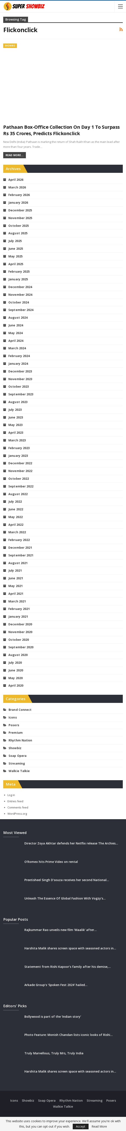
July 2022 (15, 501)
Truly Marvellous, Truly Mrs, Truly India (53, 1053)
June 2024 (15, 325)
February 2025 (19, 271)
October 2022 (18, 479)
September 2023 (20, 394)
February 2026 (19, 195)
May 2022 (15, 517)
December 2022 (20, 463)
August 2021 (18, 563)
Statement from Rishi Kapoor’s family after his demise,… (67, 967)
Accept (80, 1126)
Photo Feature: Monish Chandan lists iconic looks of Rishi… (68, 1035)
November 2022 (20, 471)
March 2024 (17, 348)
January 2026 (18, 202)
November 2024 (20, 295)
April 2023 (15, 432)
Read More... (15, 155)
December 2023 (20, 371)
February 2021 (19, 609)
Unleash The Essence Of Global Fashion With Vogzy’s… (65, 898)
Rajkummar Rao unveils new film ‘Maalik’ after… (60, 930)
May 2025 (15, 256)
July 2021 (15, 570)
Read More (99, 1126)
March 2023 (17, 440)
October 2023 (18, 386)
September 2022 (20, 486)
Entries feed (15, 801)
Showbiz (10, 45)
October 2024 (18, 302)
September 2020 (20, 647)
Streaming (17, 763)
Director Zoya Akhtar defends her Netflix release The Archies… (71, 843)
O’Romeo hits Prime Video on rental (51, 862)
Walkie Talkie (19, 771)
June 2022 (15, 509)
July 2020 (15, 662)
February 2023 (19, 448)
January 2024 (18, 364)
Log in (11, 795)
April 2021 (15, 594)
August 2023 (18, 402)
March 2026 (17, 187)
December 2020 (20, 624)
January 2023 (18, 456)
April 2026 (15, 180)
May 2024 (15, 333)
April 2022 (15, 525)
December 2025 (20, 210)
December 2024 (20, 287)
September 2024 (20, 310)
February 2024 (19, 356)
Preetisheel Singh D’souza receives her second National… (66, 880)
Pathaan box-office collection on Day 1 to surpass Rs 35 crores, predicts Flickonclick (61, 130)
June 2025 (15, 249)
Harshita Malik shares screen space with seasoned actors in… (70, 948)
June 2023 (15, 417)
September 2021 (20, 555)
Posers (14, 725)
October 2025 (18, 226)
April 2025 (15, 264)
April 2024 (15, 341)
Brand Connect (20, 710)
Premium (16, 733)
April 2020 (15, 685)
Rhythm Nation (20, 740)
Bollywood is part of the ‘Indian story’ (52, 1016)
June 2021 (15, 578)
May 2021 (15, 586)
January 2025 (18, 279)
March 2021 (17, 601)
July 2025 (15, 241)
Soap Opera (18, 756)
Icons (13, 717)
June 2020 (15, 670)
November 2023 (20, 379)
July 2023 (15, 410)
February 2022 (19, 540)
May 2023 (15, 425)
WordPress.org (17, 814)
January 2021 (18, 616)
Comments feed (17, 807)
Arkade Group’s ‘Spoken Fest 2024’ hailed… (55, 985)
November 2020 (20, 632)
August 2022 (18, 494)
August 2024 (18, 317)
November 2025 (20, 218)
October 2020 (18, 640)
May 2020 (15, 678)
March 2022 (17, 532)
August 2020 (18, 655)
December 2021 (20, 547)
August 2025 (18, 233)
